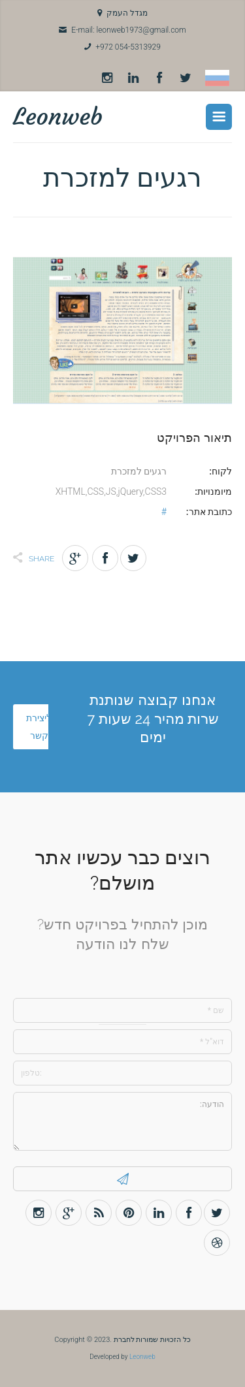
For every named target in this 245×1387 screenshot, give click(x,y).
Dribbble (217, 1243)
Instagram (107, 78)
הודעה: (122, 1121)
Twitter (185, 78)
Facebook (159, 78)
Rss (99, 1213)
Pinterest (129, 1213)
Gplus (75, 558)
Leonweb (58, 116)
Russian (217, 78)
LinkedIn (133, 78)
